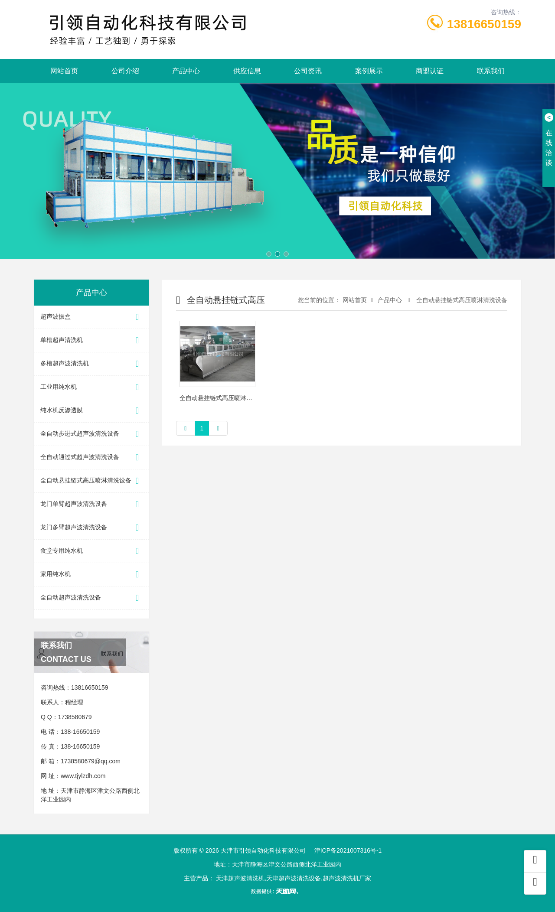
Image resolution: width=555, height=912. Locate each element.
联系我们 (491, 71)
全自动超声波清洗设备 (91, 598)
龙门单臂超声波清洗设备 (91, 504)
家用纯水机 (91, 575)
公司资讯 (308, 71)
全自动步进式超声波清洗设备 (91, 434)
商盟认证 (430, 71)
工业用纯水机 (91, 387)
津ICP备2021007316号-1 (348, 850)
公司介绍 (125, 71)
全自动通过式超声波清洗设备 (91, 458)
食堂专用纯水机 (91, 551)
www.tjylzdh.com (83, 775)
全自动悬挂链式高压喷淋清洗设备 (91, 481)
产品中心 (186, 71)
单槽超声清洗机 (91, 340)
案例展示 (369, 71)
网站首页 (64, 71)
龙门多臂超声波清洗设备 (91, 528)
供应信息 (247, 71)
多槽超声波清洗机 (91, 364)
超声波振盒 (91, 317)
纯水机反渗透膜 (91, 411)
